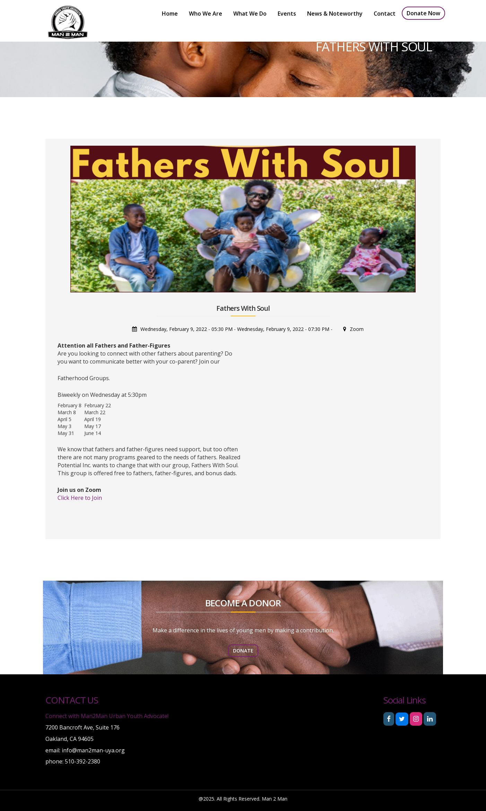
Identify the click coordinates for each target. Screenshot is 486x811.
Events (287, 13)
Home (170, 13)
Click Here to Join (80, 498)
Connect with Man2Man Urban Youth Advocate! (106, 716)
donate (243, 650)
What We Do (250, 13)
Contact (385, 13)
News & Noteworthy (335, 13)
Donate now (423, 13)
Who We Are (205, 13)
